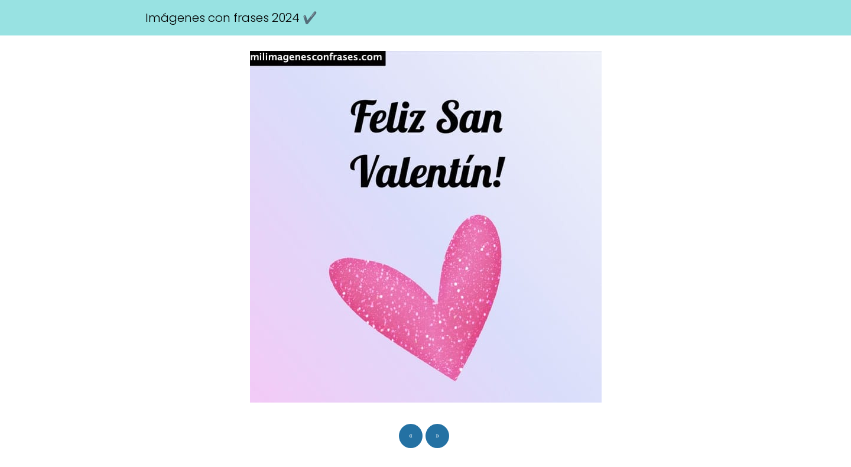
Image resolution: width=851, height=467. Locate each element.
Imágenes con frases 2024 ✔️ (231, 17)
